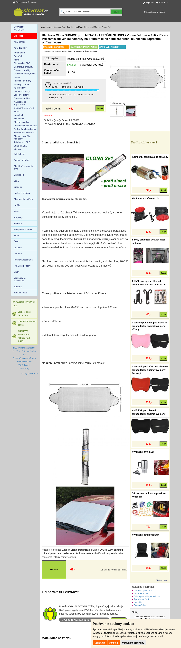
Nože (16, 235)
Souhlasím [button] (100, 642)
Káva (16, 211)
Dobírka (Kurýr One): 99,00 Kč (61, 120)
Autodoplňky (59, 27)
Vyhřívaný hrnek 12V (143, 451)
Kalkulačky (24, 368)
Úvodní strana (20, 2)
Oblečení (18, 247)
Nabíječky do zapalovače (20, 103)
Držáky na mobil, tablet (25, 73)
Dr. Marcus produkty (23, 67)
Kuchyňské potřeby (23, 229)
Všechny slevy (161, 580)
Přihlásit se (161, 2)
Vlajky (16, 272)
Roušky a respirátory (23, 260)
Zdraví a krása (20, 292)
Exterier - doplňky (22, 70)
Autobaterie (19, 52)
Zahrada (18, 286)
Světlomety (19, 118)
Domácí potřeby (21, 160)
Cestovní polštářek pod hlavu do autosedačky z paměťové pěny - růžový (149, 326)
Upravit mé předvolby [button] (133, 642)
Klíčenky (18, 223)
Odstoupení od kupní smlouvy (147, 596)
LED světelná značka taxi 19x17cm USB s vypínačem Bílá (24, 351)
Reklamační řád (141, 593)
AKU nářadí (19, 42)
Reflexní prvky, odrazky (25, 129)
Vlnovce (17, 149)
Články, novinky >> (29, 373)
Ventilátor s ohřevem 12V (145, 198)
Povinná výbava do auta (25, 125)
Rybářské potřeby (22, 266)
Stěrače (17, 111)
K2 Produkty (20, 88)
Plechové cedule (21, 122)
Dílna (16, 181)
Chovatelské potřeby (23, 199)
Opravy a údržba (22, 98)
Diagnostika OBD (22, 63)
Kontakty (138, 602)
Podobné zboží (140, 605)
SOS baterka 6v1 (24, 361)
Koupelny (18, 217)
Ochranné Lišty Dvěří (24, 108)
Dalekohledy (20, 154)
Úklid (16, 241)
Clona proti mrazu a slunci (145, 616)
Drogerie (18, 187)
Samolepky (19, 115)
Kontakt (32, 2)
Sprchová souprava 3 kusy (24, 358)
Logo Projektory (21, 95)
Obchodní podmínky (143, 590)
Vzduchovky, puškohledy (20, 279)
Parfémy (18, 253)
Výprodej (18, 36)
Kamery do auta (21, 84)
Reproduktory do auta (24, 132)
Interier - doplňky (74, 27)
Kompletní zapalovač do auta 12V (150, 157)
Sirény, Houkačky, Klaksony (22, 137)
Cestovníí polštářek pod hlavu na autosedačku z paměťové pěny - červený (150, 370)
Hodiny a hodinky (22, 193)
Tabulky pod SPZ (22, 142)
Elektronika (19, 175)
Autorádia (18, 56)
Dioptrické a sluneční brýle (24, 167)
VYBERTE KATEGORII (19, 28)
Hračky (17, 205)
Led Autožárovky (22, 91)
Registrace (148, 2)
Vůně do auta (20, 146)
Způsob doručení (141, 599)
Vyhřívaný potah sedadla (145, 534)
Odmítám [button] (114, 642)
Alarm (16, 60)
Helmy (17, 77)
